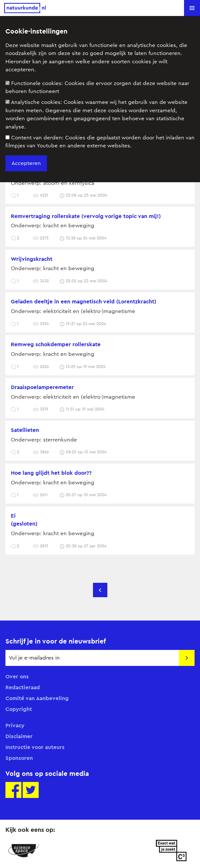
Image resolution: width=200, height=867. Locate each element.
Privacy (15, 725)
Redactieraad (22, 687)
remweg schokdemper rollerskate (56, 344)
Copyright (18, 709)
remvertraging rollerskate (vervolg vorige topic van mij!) (86, 216)
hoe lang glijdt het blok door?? (51, 472)
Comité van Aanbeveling (37, 698)
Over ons (17, 676)
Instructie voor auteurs (35, 747)
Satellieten (25, 430)
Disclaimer (19, 736)
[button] (192, 8)
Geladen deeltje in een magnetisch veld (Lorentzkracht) (83, 301)
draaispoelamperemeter (42, 387)
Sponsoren (19, 758)
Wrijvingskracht (31, 258)
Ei (13, 515)
